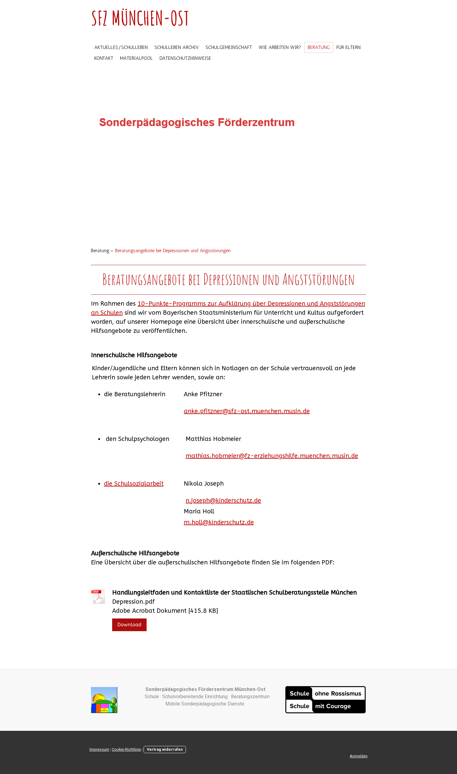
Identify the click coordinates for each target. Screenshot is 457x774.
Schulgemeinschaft (229, 47)
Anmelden (359, 756)
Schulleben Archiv (176, 47)
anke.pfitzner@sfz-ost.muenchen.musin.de (247, 411)
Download (129, 625)
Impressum (99, 749)
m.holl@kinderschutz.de (219, 522)
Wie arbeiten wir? (280, 47)
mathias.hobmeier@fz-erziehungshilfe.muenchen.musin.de (272, 455)
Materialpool (136, 58)
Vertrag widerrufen (165, 749)
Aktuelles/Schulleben (121, 47)
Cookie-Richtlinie (126, 749)
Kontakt (103, 58)
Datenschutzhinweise (185, 58)
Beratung (319, 47)
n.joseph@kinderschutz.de (223, 500)
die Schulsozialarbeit (134, 483)
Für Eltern (348, 47)
